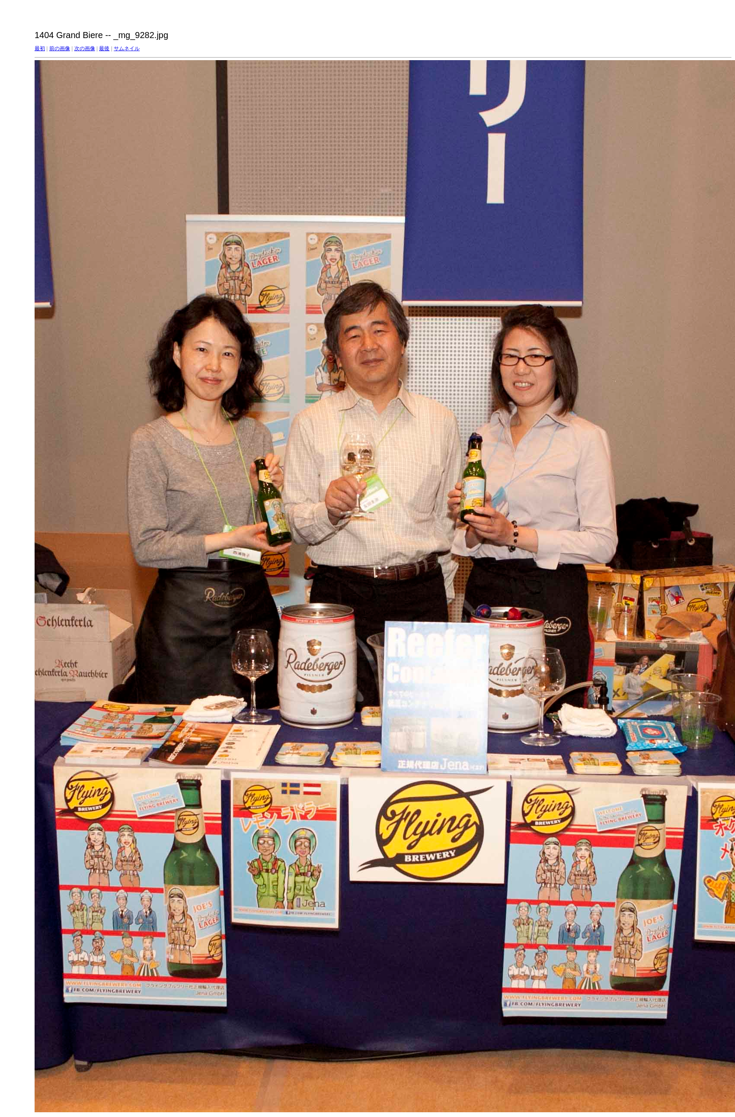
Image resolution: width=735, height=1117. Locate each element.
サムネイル (127, 48)
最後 (104, 48)
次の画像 (84, 48)
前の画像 (59, 48)
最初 (40, 48)
